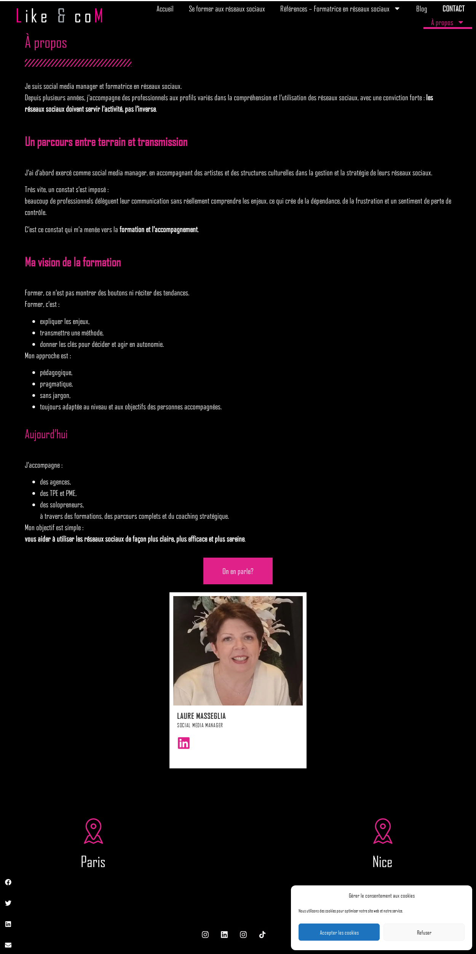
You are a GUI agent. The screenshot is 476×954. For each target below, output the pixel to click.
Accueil (165, 8)
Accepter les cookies (339, 932)
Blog (421, 8)
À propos (448, 22)
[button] (8, 882)
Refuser (424, 932)
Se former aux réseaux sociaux (227, 8)
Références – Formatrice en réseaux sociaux (340, 8)
